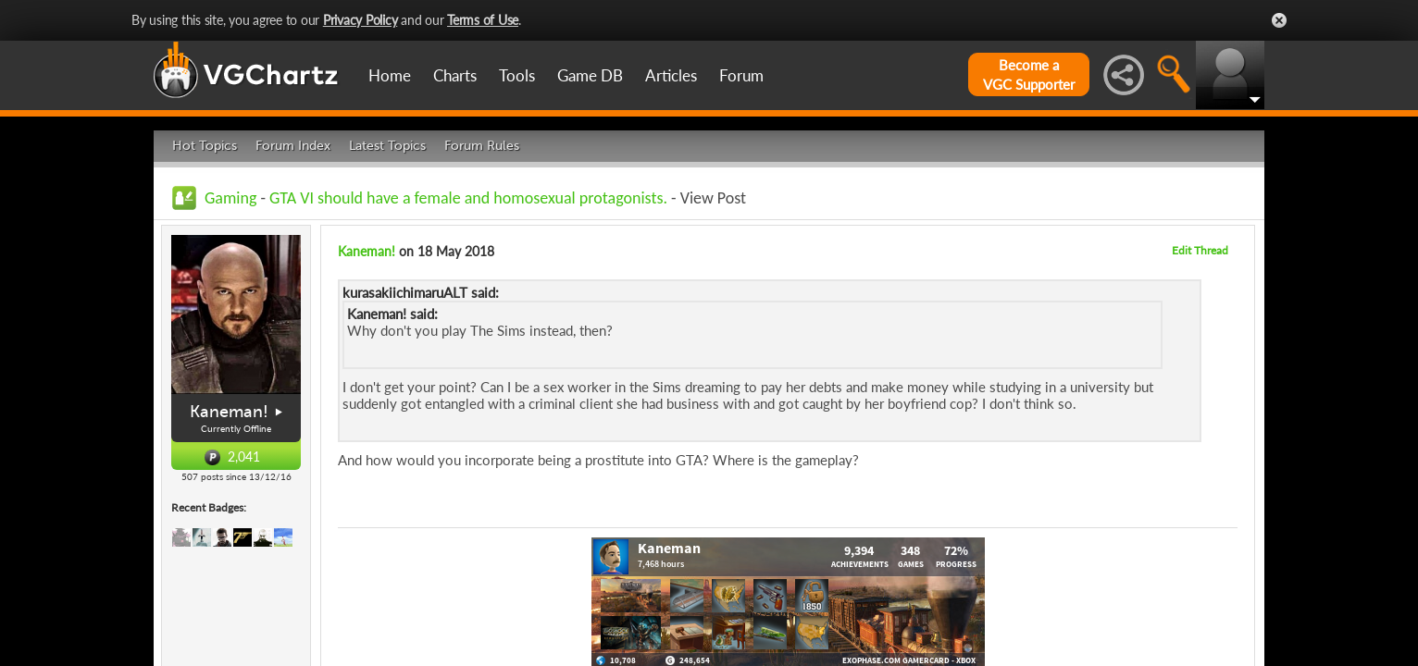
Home (389, 75)
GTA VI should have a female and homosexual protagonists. (468, 198)
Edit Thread (1200, 250)
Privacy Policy (360, 20)
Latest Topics (387, 146)
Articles (671, 75)
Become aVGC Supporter (1029, 74)
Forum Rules (481, 146)
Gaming (230, 198)
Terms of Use (482, 20)
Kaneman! (229, 411)
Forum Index (292, 146)
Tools (517, 75)
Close (1279, 20)
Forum (741, 75)
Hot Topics (204, 146)
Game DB (590, 75)
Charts (455, 75)
